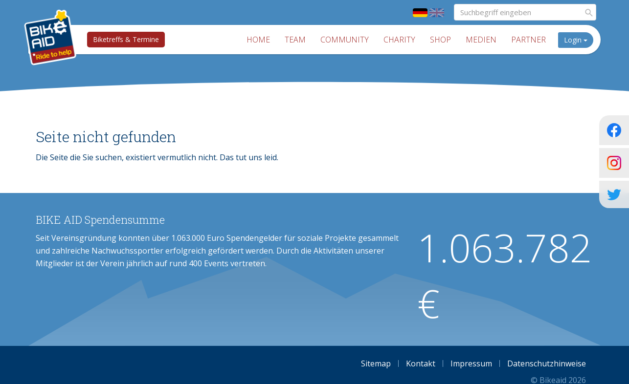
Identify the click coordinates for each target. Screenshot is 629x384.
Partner (530, 39)
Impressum (471, 363)
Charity (401, 39)
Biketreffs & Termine (125, 39)
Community (346, 39)
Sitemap (376, 363)
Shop (441, 39)
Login (577, 39)
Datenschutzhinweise (546, 363)
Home (259, 39)
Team (296, 39)
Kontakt (420, 363)
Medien (482, 39)
